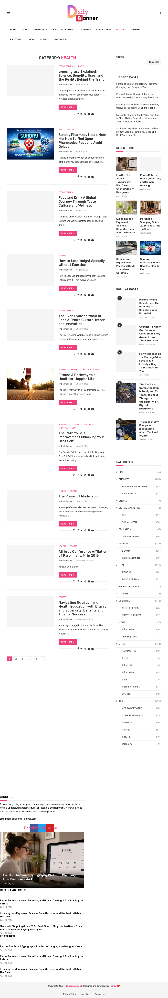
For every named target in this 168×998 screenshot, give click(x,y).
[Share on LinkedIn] (89, 113)
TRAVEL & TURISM (141, 615)
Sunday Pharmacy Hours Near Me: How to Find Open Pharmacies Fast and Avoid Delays (82, 141)
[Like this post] (74, 113)
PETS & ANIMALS (141, 686)
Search (120, 56)
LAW (141, 679)
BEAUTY (141, 551)
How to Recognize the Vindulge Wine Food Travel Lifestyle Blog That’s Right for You (150, 362)
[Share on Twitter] (81, 113)
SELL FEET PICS (141, 608)
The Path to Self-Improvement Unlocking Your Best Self (81, 437)
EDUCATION (102, 30)
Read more (67, 107)
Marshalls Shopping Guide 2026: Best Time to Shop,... (150, 224)
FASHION (84, 30)
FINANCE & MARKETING (141, 486)
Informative (141, 629)
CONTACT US (60, 39)
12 (35, 659)
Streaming (141, 744)
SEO (97, 370)
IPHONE (141, 737)
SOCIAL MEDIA (141, 522)
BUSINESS (39, 30)
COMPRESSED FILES (141, 715)
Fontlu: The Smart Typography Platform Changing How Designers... (125, 184)
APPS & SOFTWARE (141, 708)
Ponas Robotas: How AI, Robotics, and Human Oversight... (150, 180)
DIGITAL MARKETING (62, 30)
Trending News (141, 636)
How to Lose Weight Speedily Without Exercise (82, 263)
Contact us (100, 994)
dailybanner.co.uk (74, 986)
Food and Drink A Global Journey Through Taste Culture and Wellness (77, 202)
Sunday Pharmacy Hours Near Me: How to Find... (150, 264)
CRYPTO (135, 30)
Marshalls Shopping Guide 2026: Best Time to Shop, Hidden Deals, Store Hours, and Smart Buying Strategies (138, 118)
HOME (13, 30)
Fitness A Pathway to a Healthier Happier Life (77, 377)
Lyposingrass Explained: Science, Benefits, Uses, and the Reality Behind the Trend (82, 75)
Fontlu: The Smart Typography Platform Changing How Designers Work (41, 946)
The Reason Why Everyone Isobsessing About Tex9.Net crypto (149, 428)
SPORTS (73, 546)
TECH (24, 30)
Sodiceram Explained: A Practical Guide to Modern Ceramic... (125, 266)
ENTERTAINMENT (141, 558)
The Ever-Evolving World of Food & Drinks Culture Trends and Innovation (82, 320)
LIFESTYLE (16, 39)
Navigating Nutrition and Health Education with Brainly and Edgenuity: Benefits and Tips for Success (82, 609)
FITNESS (62, 255)
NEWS (32, 39)
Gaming (141, 729)
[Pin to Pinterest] (85, 113)
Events (141, 658)
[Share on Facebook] (78, 113)
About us (85, 994)
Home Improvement (140, 586)
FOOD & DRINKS (66, 66)
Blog (61, 129)
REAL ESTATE (141, 493)
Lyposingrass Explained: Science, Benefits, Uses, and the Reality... (126, 225)
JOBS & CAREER (141, 536)
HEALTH (120, 30)
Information (141, 665)
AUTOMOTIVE (141, 651)
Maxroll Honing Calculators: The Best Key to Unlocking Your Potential (149, 306)
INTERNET (140, 593)
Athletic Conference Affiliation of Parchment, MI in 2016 (83, 554)
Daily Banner (66, 84)
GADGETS (141, 722)
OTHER (43, 39)
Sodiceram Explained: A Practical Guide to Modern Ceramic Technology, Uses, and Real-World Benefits (137, 131)
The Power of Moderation (79, 497)
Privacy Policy (69, 994)
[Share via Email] (92, 113)
